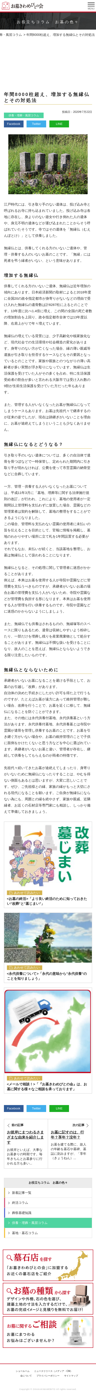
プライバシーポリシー (48, 1375)
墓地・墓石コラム (25, 1233)
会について (26, 1375)
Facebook (13, 124)
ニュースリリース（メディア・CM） (53, 1371)
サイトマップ (71, 1375)
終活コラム (20, 1202)
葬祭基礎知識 (21, 1213)
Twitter (36, 124)
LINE (59, 124)
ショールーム (23, 1371)
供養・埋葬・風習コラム (24, 115)
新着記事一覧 (21, 1193)
